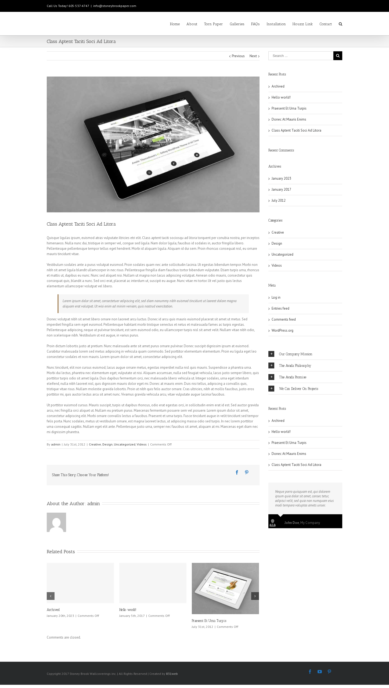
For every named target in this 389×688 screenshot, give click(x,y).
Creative (95, 444)
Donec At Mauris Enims (289, 119)
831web (172, 674)
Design (107, 444)
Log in (276, 297)
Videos (142, 444)
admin (55, 444)
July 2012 (279, 200)
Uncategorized (124, 444)
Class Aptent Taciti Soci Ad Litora (296, 130)
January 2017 (281, 189)
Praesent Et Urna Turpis (209, 621)
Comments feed (284, 319)
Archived (53, 610)
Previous (238, 56)
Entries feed (280, 308)
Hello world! (127, 610)
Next (253, 56)
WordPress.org (282, 330)
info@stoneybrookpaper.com (114, 6)
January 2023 (281, 178)
